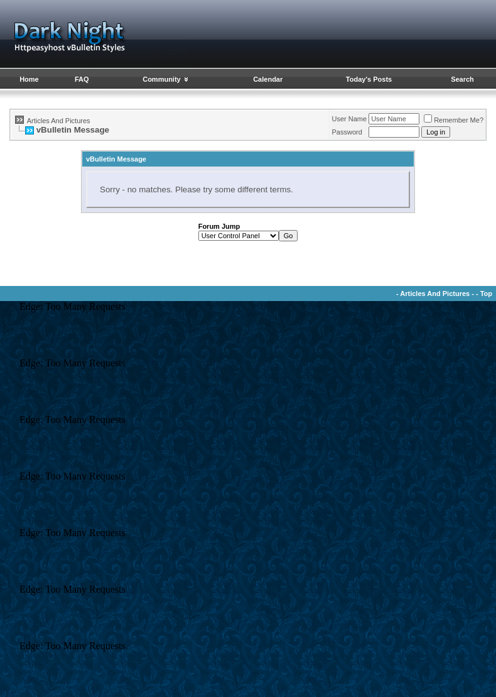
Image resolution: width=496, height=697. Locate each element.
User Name (349, 119)
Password (347, 132)
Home (29, 79)
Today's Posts (369, 79)
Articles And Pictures (58, 120)
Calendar (268, 79)
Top (486, 293)
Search (462, 79)
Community (166, 79)
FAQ (82, 79)
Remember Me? (453, 120)
